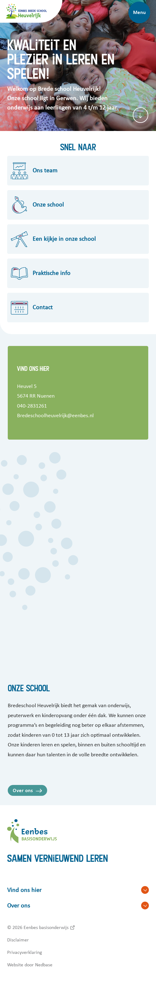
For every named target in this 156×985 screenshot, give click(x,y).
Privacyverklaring (24, 952)
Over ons (23, 790)
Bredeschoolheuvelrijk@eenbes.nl (55, 415)
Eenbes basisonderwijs (46, 927)
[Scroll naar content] (140, 115)
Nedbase (43, 964)
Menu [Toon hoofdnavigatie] (139, 12)
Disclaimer (18, 939)
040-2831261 (32, 406)
